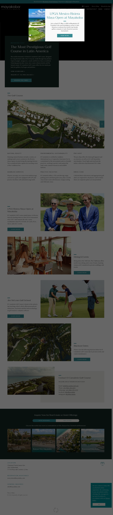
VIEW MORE (65, 35)
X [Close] (83, 9)
